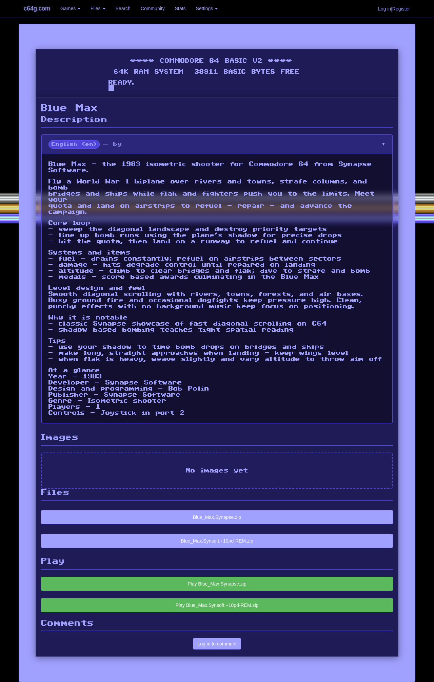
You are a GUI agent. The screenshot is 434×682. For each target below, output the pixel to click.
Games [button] (70, 8)
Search (123, 8)
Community (153, 8)
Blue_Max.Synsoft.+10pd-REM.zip (217, 541)
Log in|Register (394, 9)
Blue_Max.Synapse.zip (217, 517)
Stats (180, 8)
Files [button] (98, 8)
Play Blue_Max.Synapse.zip (217, 584)
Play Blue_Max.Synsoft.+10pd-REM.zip (217, 605)
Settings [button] (207, 8)
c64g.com (37, 8)
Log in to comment (216, 643)
